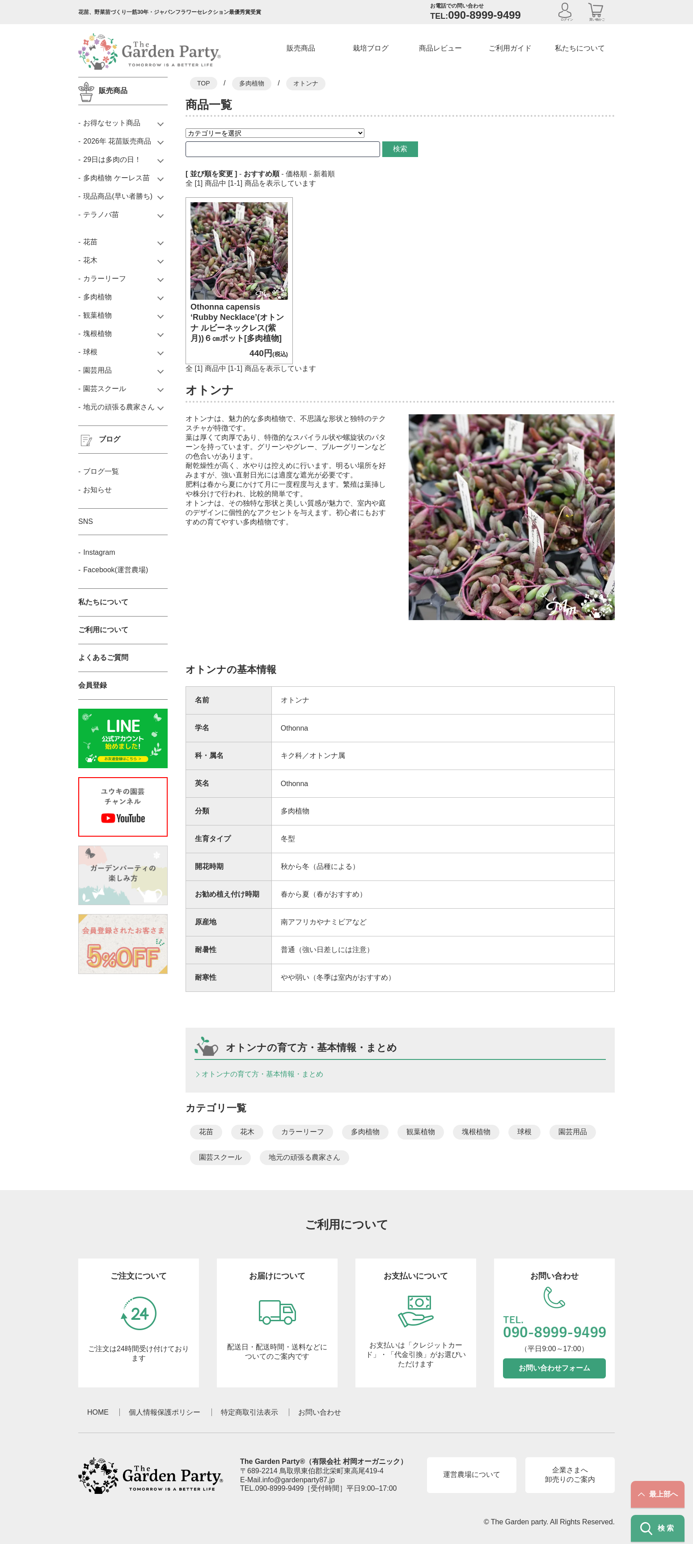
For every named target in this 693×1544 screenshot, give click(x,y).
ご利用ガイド (510, 48)
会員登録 (92, 685)
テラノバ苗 (101, 214)
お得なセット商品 (111, 123)
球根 (524, 1132)
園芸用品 (572, 1132)
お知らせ (97, 489)
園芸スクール (220, 1157)
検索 (384, 149)
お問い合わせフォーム (554, 1368)
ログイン (567, 19)
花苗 (206, 1132)
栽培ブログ (371, 48)
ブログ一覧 (101, 471)
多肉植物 (251, 83)
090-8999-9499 (279, 1488)
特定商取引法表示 (249, 1412)
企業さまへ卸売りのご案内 (570, 1474)
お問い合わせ (319, 1412)
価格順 (296, 174)
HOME (98, 1412)
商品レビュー (440, 48)
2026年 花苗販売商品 (117, 141)
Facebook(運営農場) (115, 570)
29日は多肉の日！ (112, 159)
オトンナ (305, 83)
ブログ (109, 439)
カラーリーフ (302, 1132)
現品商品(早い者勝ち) (117, 196)
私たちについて (580, 48)
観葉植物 (420, 1132)
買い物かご (597, 19)
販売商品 (301, 48)
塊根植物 (476, 1132)
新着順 (324, 174)
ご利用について (103, 630)
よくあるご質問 (103, 657)
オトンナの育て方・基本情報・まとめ (262, 1074)
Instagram (99, 552)
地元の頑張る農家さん (304, 1157)
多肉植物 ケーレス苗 (116, 178)
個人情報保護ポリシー (164, 1412)
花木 (247, 1132)
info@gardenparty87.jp (298, 1480)
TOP (203, 83)
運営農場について (471, 1474)
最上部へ (658, 1494)
